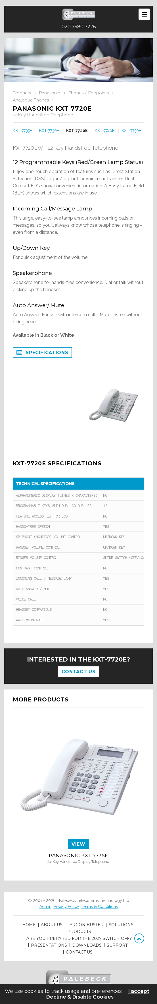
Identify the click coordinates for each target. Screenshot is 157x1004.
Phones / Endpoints (88, 93)
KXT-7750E (131, 131)
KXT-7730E (49, 131)
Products (22, 93)
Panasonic (49, 93)
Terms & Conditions (99, 906)
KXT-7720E (77, 131)
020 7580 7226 (79, 26)
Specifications (42, 353)
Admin (45, 906)
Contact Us (78, 671)
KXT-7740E (104, 131)
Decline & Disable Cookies (80, 997)
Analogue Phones (31, 100)
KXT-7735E (22, 131)
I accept (138, 991)
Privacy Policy (66, 906)
